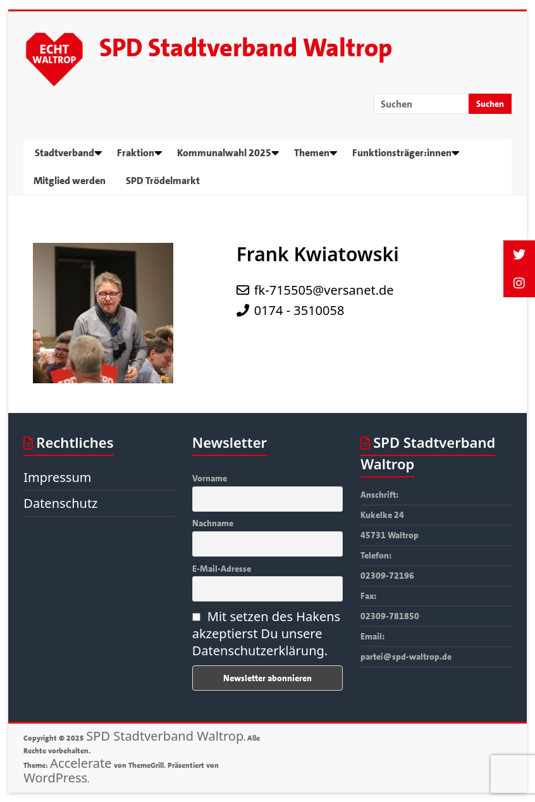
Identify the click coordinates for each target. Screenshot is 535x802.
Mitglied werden (70, 180)
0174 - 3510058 (299, 310)
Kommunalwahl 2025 (224, 152)
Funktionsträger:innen (402, 152)
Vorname (209, 478)
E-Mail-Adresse (221, 568)
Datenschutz (60, 503)
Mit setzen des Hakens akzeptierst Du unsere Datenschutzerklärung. (266, 633)
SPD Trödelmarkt (163, 180)
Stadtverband (64, 152)
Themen (311, 152)
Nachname (212, 523)
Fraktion (135, 152)
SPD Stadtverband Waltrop (245, 48)
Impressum (57, 477)
